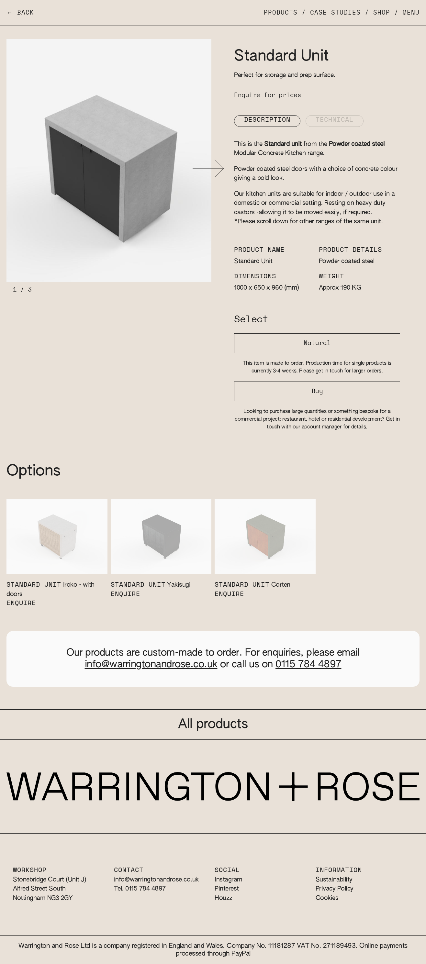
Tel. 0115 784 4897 (140, 889)
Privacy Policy (334, 889)
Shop (381, 13)
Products (280, 13)
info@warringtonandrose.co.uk (151, 665)
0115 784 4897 (308, 665)
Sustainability (334, 880)
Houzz (223, 898)
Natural (317, 343)
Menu (411, 13)
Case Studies (335, 13)
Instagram (228, 880)
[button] (208, 168)
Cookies (327, 898)
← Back (20, 13)
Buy (317, 391)
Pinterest (227, 889)
